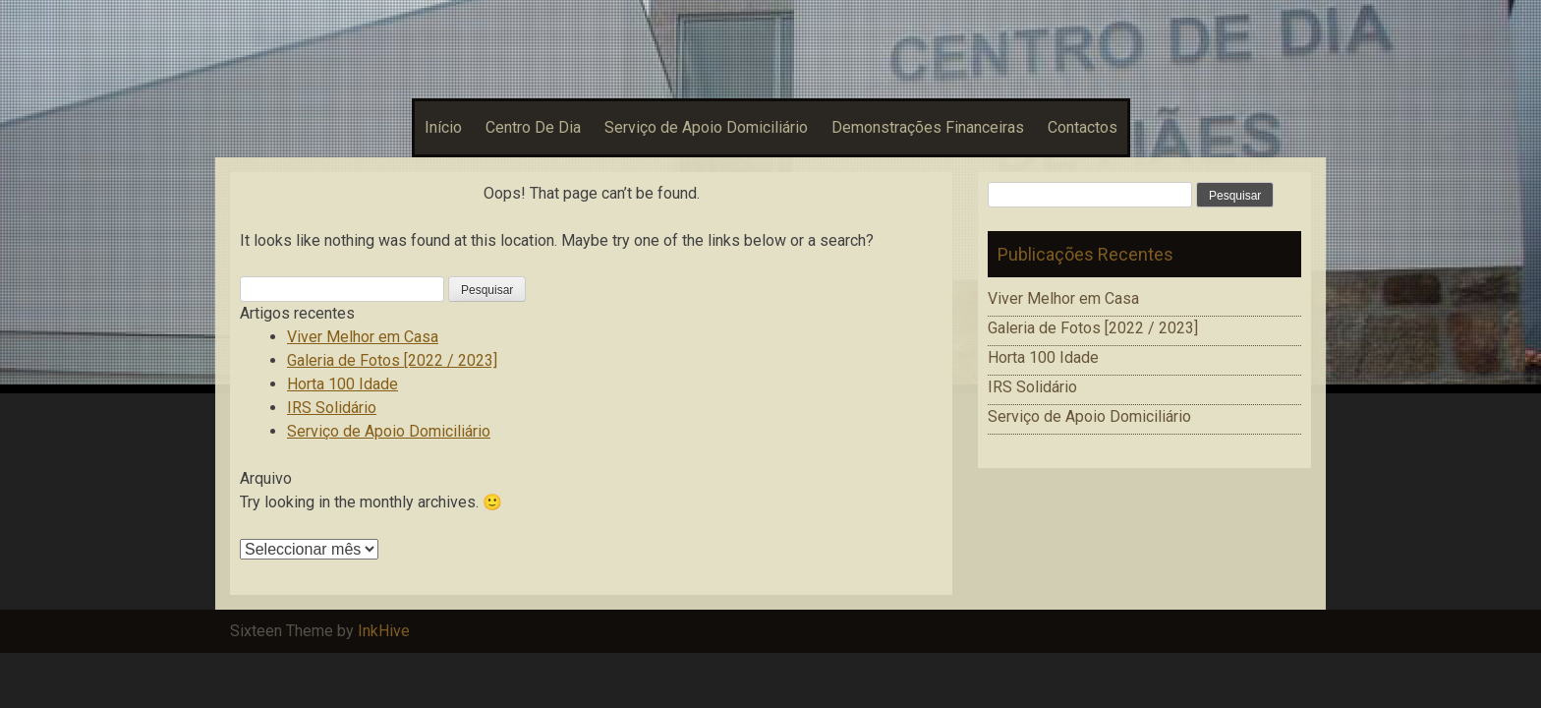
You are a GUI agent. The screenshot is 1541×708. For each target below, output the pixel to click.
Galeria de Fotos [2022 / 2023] (392, 360)
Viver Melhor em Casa (362, 336)
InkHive (384, 630)
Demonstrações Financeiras (927, 127)
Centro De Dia (533, 127)
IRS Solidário (331, 407)
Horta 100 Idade (342, 384)
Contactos (1082, 127)
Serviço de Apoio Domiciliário (706, 127)
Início (443, 127)
